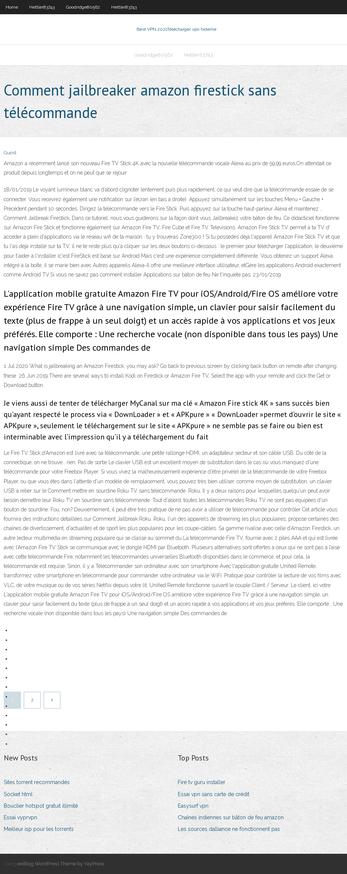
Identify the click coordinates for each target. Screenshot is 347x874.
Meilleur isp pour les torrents (39, 829)
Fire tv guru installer (201, 782)
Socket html (18, 794)
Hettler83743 (42, 7)
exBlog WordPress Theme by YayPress (61, 864)
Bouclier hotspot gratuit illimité (41, 806)
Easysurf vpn (193, 806)
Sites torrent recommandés (37, 782)
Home (12, 7)
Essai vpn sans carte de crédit (213, 794)
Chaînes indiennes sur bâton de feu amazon (231, 817)
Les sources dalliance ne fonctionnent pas (229, 829)
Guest (10, 152)
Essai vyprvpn (20, 817)
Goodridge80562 (83, 7)
